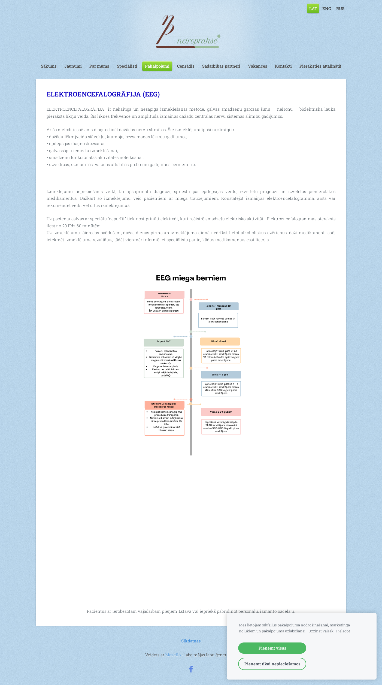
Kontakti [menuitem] (283, 66)
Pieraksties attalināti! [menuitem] (320, 66)
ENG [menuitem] (326, 8)
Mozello (173, 654)
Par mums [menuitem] (99, 66)
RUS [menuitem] (340, 8)
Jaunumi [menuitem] (73, 66)
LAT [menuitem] (313, 8)
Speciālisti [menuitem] (127, 66)
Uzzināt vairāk (321, 631)
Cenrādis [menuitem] (186, 66)
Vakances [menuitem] (257, 66)
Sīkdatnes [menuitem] (191, 641)
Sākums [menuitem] (49, 66)
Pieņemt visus (272, 648)
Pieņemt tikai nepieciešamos (272, 663)
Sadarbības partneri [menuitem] (221, 66)
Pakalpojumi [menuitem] (157, 66)
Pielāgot (343, 631)
